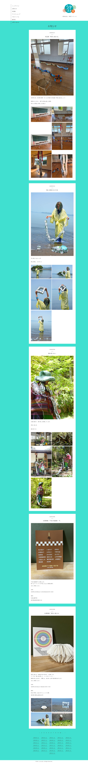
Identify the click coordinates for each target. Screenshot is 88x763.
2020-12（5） (52, 753)
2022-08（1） (69, 745)
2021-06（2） (52, 750)
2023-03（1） (36, 745)
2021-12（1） (61, 748)
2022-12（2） (44, 745)
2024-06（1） (52, 740)
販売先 (14, 19)
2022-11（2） (52, 745)
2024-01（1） (69, 740)
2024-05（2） (61, 740)
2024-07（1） (44, 740)
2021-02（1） (61, 750)
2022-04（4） (52, 748)
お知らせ (14, 8)
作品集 (14, 11)
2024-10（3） (69, 737)
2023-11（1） (44, 742)
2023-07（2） (61, 742)
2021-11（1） (69, 748)
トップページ (15, 5)
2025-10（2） (44, 737)
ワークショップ (16, 14)
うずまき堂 (41, 761)
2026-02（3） (36, 737)
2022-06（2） (36, 748)
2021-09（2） (36, 750)
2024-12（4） (61, 737)
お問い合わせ (15, 22)
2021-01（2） (69, 750)
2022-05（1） (44, 748)
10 (60, 732)
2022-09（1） (61, 745)
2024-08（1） (36, 740)
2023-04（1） (69, 742)
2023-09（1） (52, 742)
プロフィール (15, 16)
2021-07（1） (44, 750)
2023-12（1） (36, 742)
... (62, 732)
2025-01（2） (52, 737)
